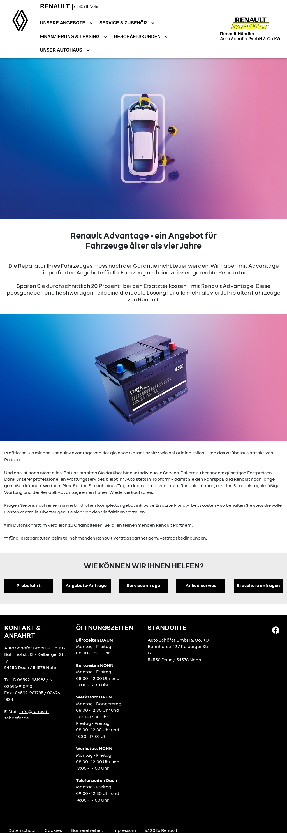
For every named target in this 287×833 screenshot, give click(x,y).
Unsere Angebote (63, 22)
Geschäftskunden (138, 36)
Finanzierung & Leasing (70, 36)
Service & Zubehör (123, 22)
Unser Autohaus (62, 50)
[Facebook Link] (276, 629)
